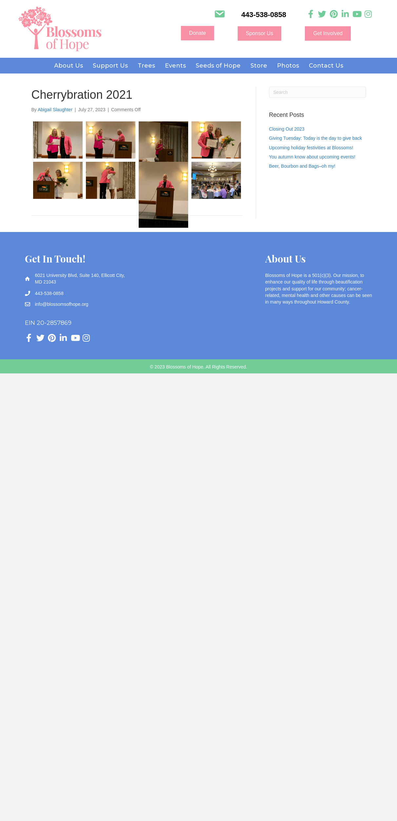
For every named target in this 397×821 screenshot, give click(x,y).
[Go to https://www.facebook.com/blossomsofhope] (311, 14)
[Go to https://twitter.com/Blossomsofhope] (322, 14)
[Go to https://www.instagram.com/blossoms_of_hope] (368, 14)
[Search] (317, 92)
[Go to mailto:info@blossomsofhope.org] (219, 14)
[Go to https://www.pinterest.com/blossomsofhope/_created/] (333, 14)
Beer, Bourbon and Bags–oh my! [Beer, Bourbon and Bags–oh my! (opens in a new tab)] (302, 166)
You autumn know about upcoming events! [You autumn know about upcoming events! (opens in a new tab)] (312, 156)
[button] (197, 33)
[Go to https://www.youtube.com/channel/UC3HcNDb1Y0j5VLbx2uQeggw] (356, 14)
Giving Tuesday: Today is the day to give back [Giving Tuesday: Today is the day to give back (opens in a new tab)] (315, 138)
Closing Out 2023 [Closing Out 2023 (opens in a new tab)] (287, 129)
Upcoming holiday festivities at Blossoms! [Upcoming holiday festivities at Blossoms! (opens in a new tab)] (311, 147)
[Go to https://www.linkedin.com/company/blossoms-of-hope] (345, 14)
